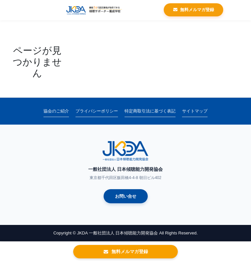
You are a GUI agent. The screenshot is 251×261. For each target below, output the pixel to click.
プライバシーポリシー (96, 111)
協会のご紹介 (56, 111)
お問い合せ (125, 196)
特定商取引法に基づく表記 (150, 111)
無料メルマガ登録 (193, 9)
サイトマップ (195, 111)
